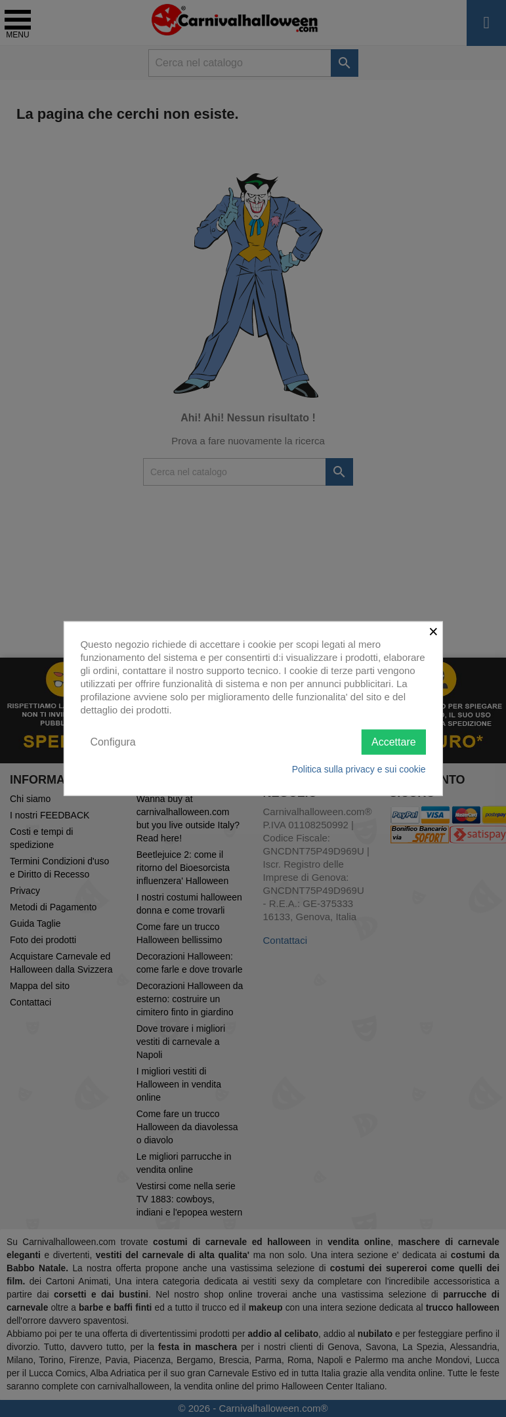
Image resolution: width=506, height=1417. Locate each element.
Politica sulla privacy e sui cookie (359, 769)
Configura (112, 741)
